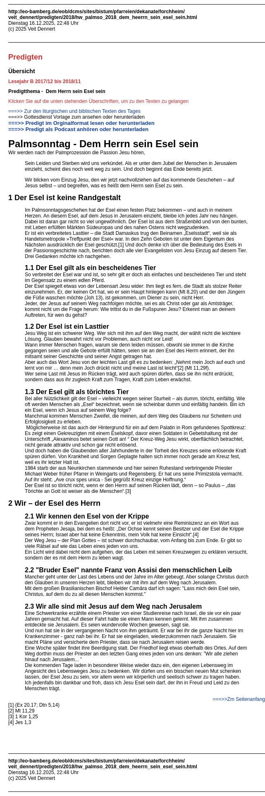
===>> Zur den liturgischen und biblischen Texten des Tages (74, 111)
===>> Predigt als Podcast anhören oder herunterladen (78, 129)
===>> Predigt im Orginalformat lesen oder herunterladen (81, 123)
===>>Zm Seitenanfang (239, 699)
